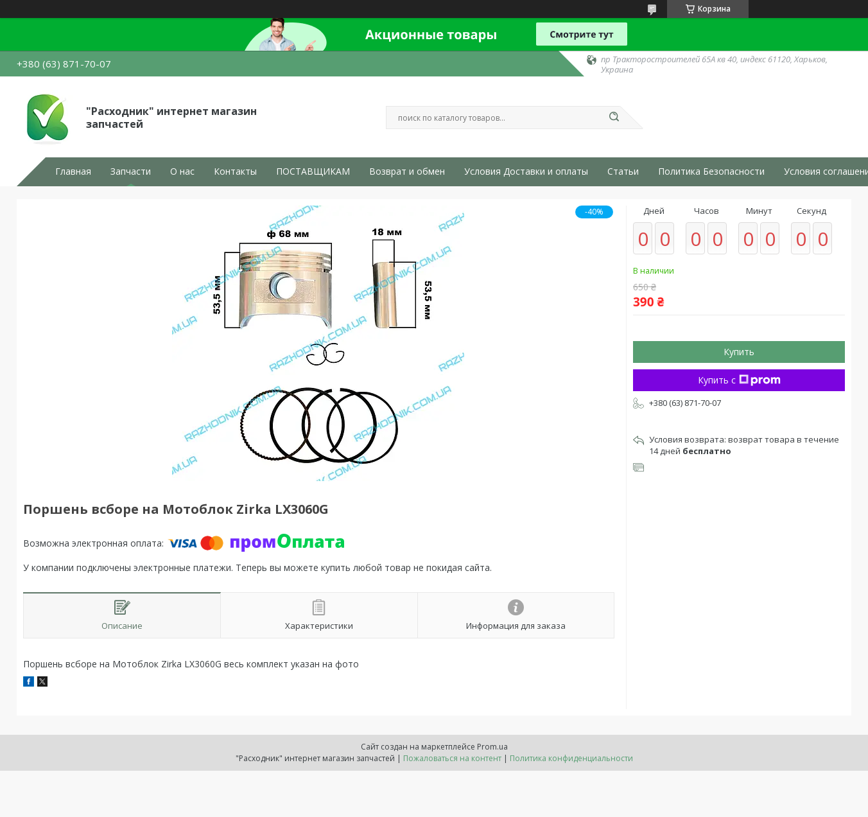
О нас (182, 171)
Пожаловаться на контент (452, 758)
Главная (73, 171)
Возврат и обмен (407, 171)
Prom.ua (492, 746)
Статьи (623, 171)
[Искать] (614, 117)
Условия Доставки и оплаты (526, 171)
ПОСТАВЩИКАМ (313, 171)
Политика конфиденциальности (571, 758)
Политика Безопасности (711, 171)
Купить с (739, 380)
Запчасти (130, 171)
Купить (739, 352)
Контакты (235, 171)
